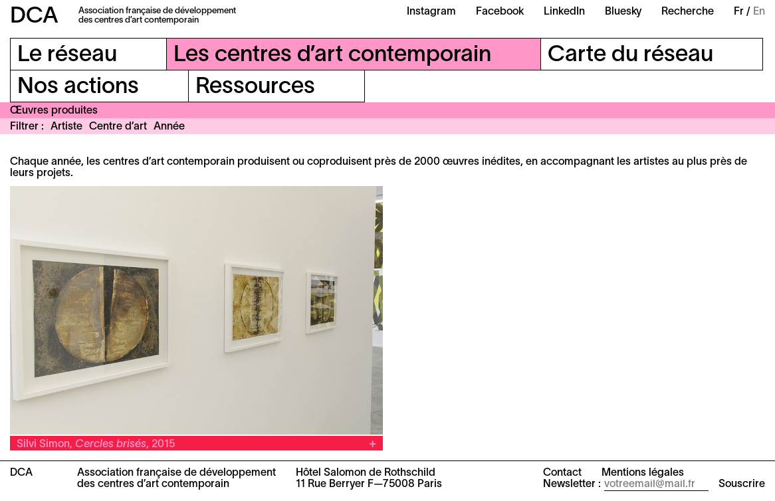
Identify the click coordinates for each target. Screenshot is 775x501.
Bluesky (623, 12)
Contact (562, 473)
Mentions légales (643, 473)
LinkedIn (564, 12)
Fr (739, 12)
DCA (34, 17)
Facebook (500, 12)
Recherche (687, 12)
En (759, 12)
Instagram (431, 12)
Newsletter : (572, 484)
